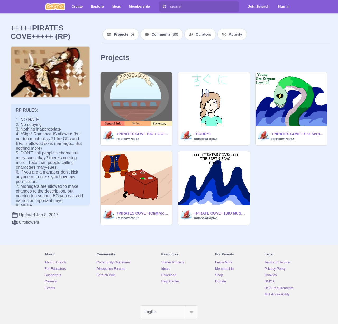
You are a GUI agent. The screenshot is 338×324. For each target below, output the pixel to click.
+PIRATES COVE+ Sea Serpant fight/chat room (297, 134)
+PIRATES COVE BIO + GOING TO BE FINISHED (142, 134)
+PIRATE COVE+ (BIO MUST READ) (220, 213)
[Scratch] (55, 6)
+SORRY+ (202, 134)
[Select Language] (169, 311)
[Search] (164, 6)
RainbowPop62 (127, 139)
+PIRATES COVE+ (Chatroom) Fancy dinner (142, 213)
